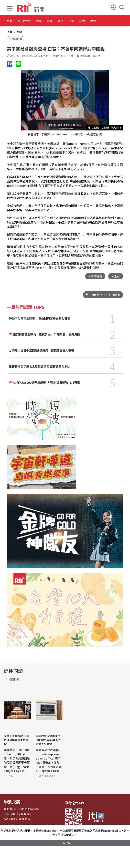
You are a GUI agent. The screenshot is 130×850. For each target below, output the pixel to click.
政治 (110, 21)
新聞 (19, 32)
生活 (95, 21)
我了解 (66, 843)
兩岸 (49, 21)
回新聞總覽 (94, 276)
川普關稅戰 (15, 39)
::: (8, 32)
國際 (80, 21)
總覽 (10, 21)
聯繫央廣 (10, 801)
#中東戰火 (30, 21)
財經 (64, 21)
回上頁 (115, 276)
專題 (125, 21)
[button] (9, 9)
